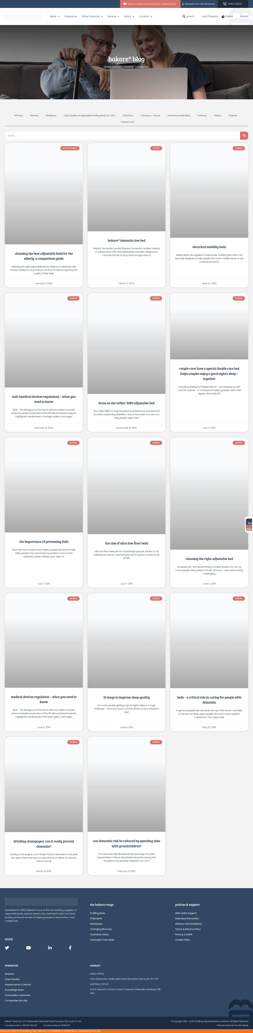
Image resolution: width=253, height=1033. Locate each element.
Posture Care (127, 122)
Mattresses (96, 923)
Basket (227, 16)
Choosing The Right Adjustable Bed (209, 558)
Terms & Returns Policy (188, 929)
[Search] (244, 136)
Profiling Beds (97, 913)
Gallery (217, 115)
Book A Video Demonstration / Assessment (152, 3)
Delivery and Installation (188, 923)
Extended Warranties (187, 918)
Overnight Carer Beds (102, 939)
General (34, 115)
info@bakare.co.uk (100, 1003)
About (127, 16)
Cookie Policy (182, 939)
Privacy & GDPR (183, 934)
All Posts (18, 115)
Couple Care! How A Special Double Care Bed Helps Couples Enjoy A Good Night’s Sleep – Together (209, 373)
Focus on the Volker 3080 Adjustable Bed (126, 403)
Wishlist (242, 16)
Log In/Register (207, 16)
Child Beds (96, 918)
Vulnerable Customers (17, 995)
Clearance (70, 16)
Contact (144, 16)
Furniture (202, 115)
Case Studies (12, 979)
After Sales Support (186, 913)
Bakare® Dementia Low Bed (126, 240)
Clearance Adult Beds (178, 115)
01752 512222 (235, 3)
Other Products (91, 16)
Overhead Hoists (99, 934)
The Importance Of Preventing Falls (43, 541)
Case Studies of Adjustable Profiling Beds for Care (89, 115)
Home (107, 67)
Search (188, 16)
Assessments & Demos (18, 984)
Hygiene (233, 115)
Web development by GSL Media (232, 1025)
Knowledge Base (14, 989)
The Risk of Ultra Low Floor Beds (126, 543)
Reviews (9, 974)
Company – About (150, 115)
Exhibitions (51, 115)
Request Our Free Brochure (200, 3)
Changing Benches (101, 929)
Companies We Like (16, 1000)
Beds (53, 16)
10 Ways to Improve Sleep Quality (126, 697)
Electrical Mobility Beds (209, 246)
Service (111, 16)
